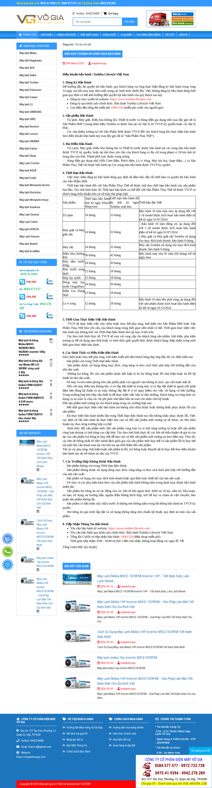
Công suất (109, 34)
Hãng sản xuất (66, 34)
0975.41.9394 (28, 274)
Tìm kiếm (130, 21)
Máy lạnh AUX (27, 67)
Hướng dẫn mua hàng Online (126, 727)
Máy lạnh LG (26, 104)
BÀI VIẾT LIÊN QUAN (76, 566)
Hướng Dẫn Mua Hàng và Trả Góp (82, 727)
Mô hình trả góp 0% (75, 733)
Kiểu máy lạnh (89, 34)
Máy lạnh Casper (28, 97)
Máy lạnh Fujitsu (28, 148)
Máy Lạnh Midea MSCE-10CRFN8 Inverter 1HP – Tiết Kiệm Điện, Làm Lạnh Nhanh (45, 454)
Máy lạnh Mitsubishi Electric (34, 185)
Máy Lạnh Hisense (29, 236)
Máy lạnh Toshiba (28, 82)
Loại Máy (126, 34)
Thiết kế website (66, 784)
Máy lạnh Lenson (28, 134)
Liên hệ (183, 34)
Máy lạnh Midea (27, 53)
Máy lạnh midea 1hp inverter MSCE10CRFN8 (45, 562)
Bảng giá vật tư (73, 739)
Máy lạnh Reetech (29, 126)
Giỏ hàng (110, 13)
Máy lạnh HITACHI (29, 229)
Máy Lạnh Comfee (29, 163)
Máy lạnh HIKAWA (29, 141)
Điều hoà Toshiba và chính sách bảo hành (92, 54)
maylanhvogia (97, 63)
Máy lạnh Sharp (27, 155)
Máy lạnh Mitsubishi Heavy (33, 200)
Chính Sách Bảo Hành (76, 751)
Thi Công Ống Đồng (148, 34)
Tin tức (169, 34)
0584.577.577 (32, 289)
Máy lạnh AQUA (27, 170)
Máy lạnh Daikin (27, 75)
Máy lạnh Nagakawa (30, 60)
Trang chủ (27, 34)
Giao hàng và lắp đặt (122, 745)
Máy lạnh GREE (27, 119)
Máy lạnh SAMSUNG (30, 112)
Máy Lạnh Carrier (28, 222)
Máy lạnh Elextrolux (30, 192)
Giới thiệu (46, 34)
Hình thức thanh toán (122, 733)
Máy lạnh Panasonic (30, 90)
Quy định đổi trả (119, 739)
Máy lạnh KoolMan (29, 251)
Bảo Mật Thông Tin (75, 745)
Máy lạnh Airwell (28, 243)
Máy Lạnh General (29, 214)
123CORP (85, 784)
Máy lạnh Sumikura (29, 207)
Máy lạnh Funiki (27, 178)
